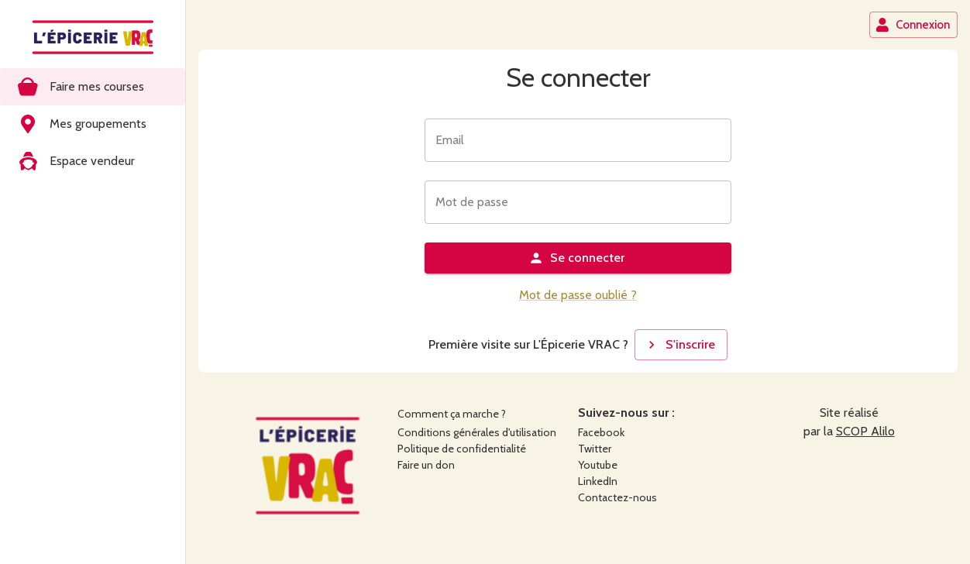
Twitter (594, 449)
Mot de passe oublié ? (578, 294)
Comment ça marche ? (451, 414)
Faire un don (426, 465)
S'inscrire (679, 344)
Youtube (597, 465)
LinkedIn (597, 481)
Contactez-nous (617, 497)
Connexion (912, 25)
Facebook (601, 432)
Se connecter (576, 258)
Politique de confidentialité (461, 449)
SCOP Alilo (865, 431)
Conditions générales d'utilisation (476, 432)
